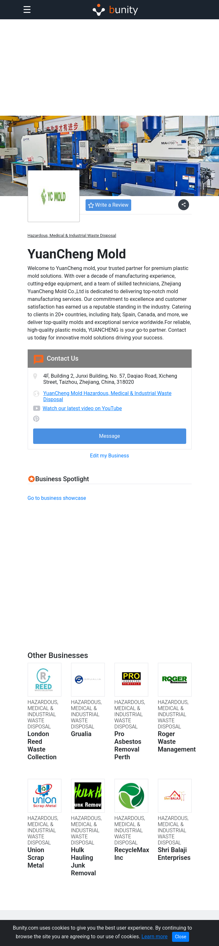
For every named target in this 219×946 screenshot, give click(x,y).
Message (109, 436)
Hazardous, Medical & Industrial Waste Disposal (72, 235)
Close (180, 936)
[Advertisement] (109, 68)
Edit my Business (109, 456)
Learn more (154, 936)
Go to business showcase (57, 498)
